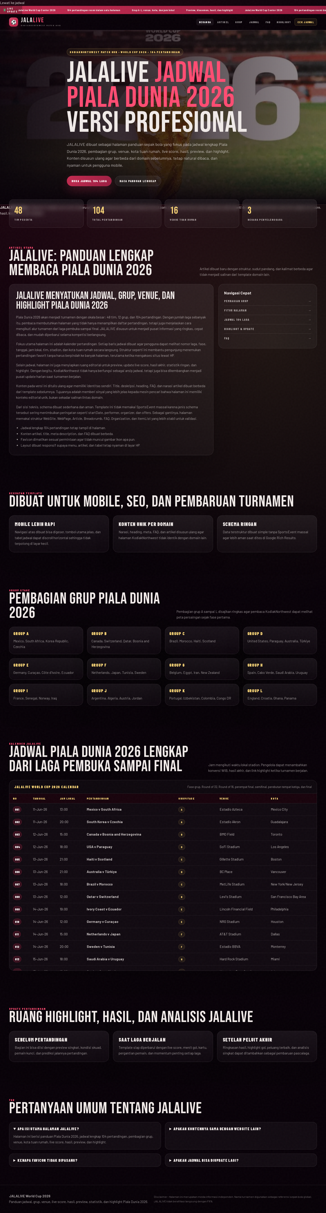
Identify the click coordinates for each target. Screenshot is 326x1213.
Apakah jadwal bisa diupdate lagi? (206, 1160)
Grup (238, 22)
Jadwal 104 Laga (267, 319)
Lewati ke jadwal (12, 3)
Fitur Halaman (267, 310)
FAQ (268, 22)
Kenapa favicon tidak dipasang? (47, 1160)
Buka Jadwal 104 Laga (89, 181)
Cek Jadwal (305, 22)
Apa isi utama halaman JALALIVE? (48, 1128)
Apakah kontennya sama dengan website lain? (217, 1128)
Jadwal (254, 22)
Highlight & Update (267, 329)
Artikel (223, 22)
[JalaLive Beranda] (35, 22)
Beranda (205, 22)
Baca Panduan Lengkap (138, 181)
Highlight (284, 22)
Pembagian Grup (267, 301)
